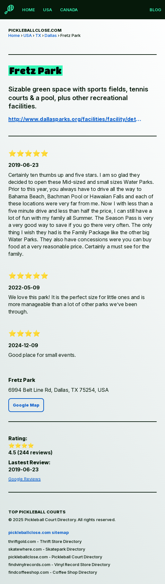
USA (47, 9)
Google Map (26, 405)
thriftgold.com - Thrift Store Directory (45, 541)
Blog (155, 9)
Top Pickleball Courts (36, 511)
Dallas (51, 35)
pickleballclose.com (35, 30)
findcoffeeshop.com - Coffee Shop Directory (52, 572)
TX (38, 35)
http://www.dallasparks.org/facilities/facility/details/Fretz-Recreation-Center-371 (75, 119)
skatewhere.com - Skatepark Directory (46, 549)
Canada (69, 9)
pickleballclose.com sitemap (38, 532)
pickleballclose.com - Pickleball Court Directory (55, 556)
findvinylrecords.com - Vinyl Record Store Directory (59, 564)
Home (28, 9)
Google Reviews (24, 478)
